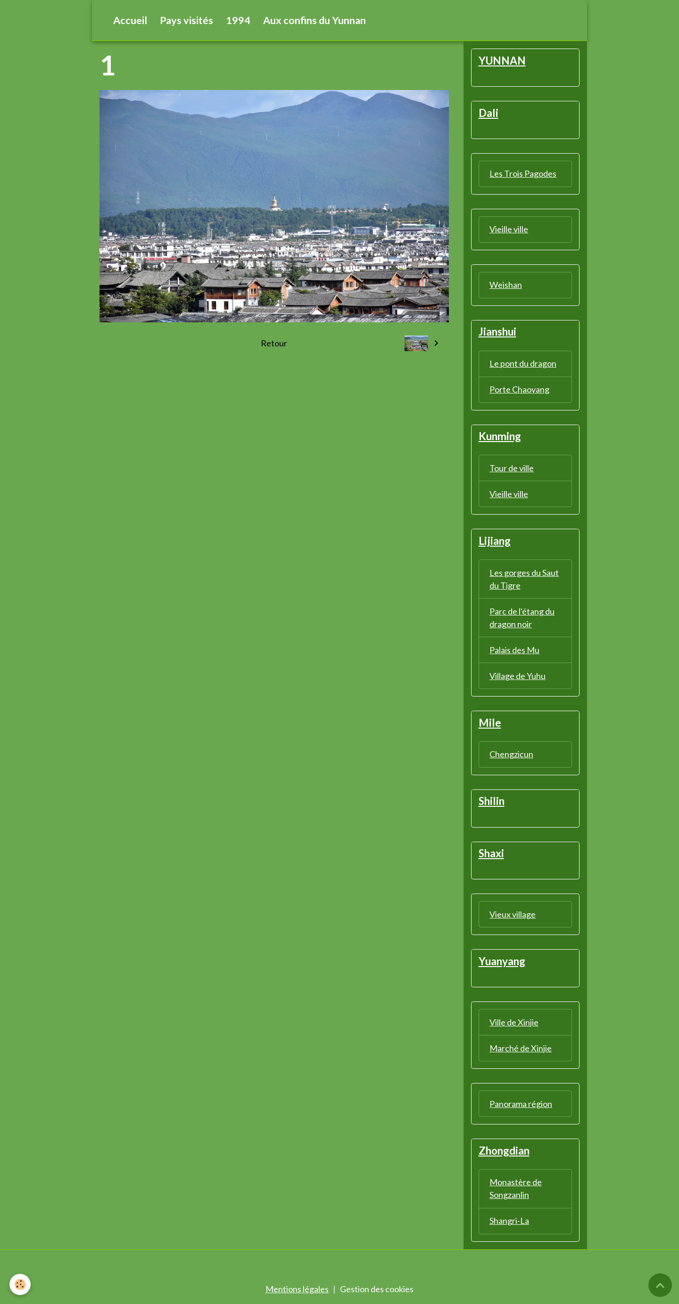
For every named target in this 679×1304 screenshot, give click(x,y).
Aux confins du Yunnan (314, 20)
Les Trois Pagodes (522, 173)
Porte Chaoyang (519, 389)
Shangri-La (509, 1220)
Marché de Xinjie (520, 1048)
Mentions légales (297, 1289)
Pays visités (186, 20)
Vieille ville (508, 229)
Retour (274, 343)
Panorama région (520, 1104)
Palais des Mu (514, 650)
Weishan (505, 284)
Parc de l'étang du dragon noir (522, 617)
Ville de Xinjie (513, 1022)
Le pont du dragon (522, 363)
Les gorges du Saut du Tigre (524, 578)
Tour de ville (511, 468)
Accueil (130, 20)
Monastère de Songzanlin (515, 1188)
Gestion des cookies (377, 1289)
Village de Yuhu (517, 676)
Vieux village (512, 914)
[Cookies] (20, 1284)
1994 (238, 20)
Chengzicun (511, 754)
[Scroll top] (660, 1285)
